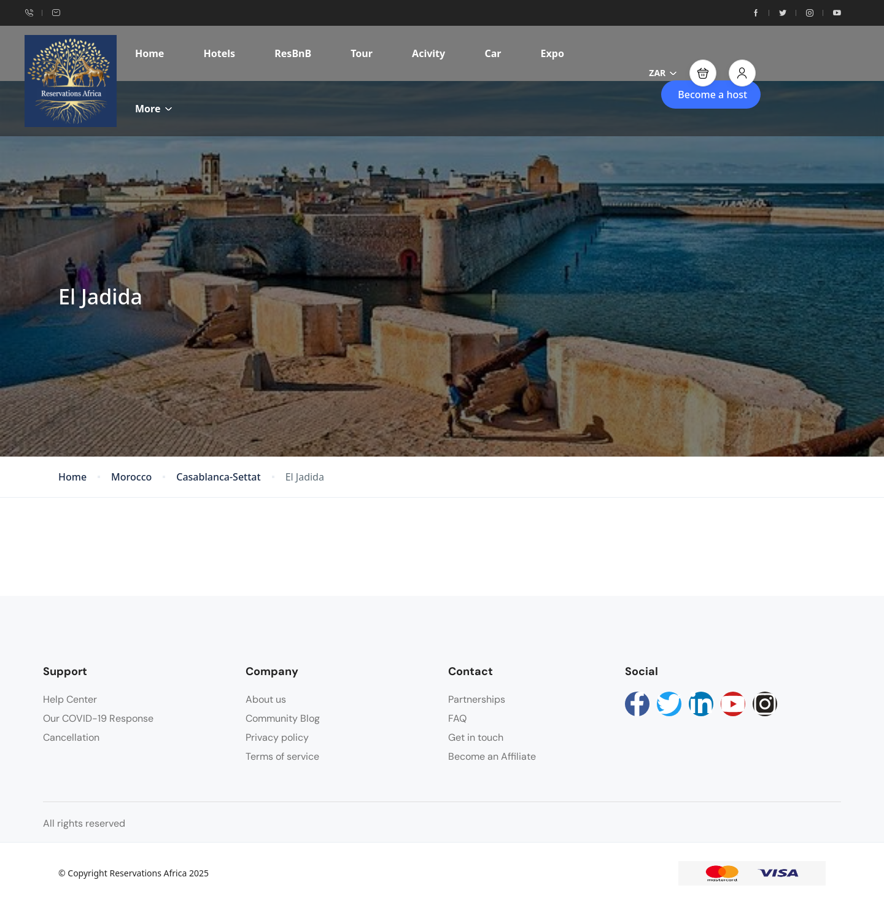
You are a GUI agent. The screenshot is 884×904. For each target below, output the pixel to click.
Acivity (428, 53)
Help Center (70, 699)
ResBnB (292, 53)
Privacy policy (277, 737)
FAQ (457, 718)
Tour (362, 53)
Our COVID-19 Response (98, 718)
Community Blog (283, 718)
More (154, 108)
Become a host (712, 94)
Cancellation (71, 737)
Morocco (131, 477)
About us (266, 699)
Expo (552, 53)
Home (149, 53)
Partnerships (476, 699)
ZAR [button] (663, 73)
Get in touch (475, 737)
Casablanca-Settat (218, 477)
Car (492, 53)
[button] (702, 73)
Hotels (220, 53)
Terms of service (282, 756)
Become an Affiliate (492, 756)
